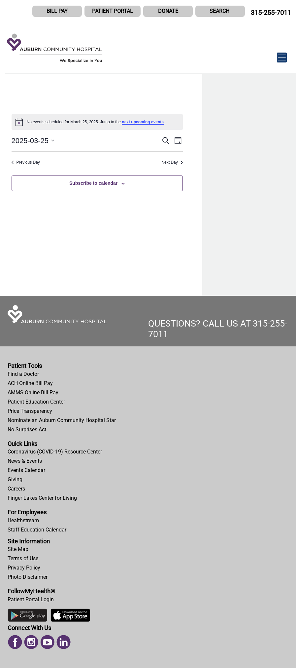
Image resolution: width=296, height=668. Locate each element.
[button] (220, 11)
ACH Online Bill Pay (30, 383)
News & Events (25, 461)
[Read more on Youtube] (47, 642)
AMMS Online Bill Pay (33, 392)
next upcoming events (143, 122)
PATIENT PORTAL (112, 11)
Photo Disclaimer (28, 577)
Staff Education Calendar (37, 530)
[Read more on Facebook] (15, 642)
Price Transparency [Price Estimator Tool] (30, 411)
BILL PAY (57, 11)
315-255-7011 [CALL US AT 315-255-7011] (271, 13)
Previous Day (26, 162)
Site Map (18, 549)
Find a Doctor (23, 374)
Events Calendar (26, 470)
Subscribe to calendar (93, 183)
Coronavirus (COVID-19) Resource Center (55, 452)
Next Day (171, 162)
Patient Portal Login (31, 599)
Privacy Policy (24, 568)
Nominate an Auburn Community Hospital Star (62, 420)
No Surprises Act (27, 429)
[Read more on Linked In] (63, 642)
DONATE (168, 11)
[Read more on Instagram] (31, 642)
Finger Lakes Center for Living (42, 498)
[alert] (97, 122)
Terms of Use (23, 558)
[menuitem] (148, 374)
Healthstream (23, 520)
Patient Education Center (36, 402)
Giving (15, 479)
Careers (16, 489)
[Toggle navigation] (282, 54)
